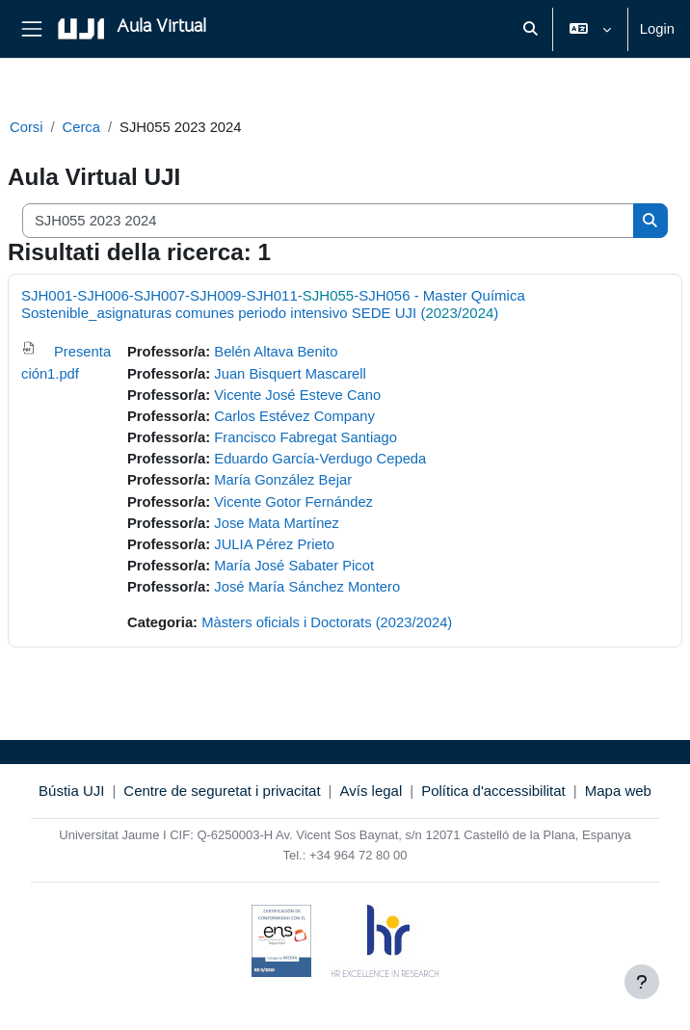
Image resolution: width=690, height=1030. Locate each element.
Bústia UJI (71, 790)
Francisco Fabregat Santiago (305, 437)
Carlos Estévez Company (294, 416)
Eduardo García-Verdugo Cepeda (320, 458)
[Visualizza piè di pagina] (641, 981)
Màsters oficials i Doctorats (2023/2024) (326, 622)
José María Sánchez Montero (307, 586)
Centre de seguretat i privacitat (221, 790)
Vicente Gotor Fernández (293, 502)
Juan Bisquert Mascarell (290, 374)
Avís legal (371, 790)
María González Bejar (283, 480)
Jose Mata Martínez (276, 523)
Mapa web (618, 790)
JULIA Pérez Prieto (274, 544)
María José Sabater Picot (294, 565)
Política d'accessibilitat (493, 790)
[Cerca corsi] (328, 220)
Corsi (26, 127)
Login (657, 29)
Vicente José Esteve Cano (297, 395)
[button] (531, 29)
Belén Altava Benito (275, 351)
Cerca (81, 127)
